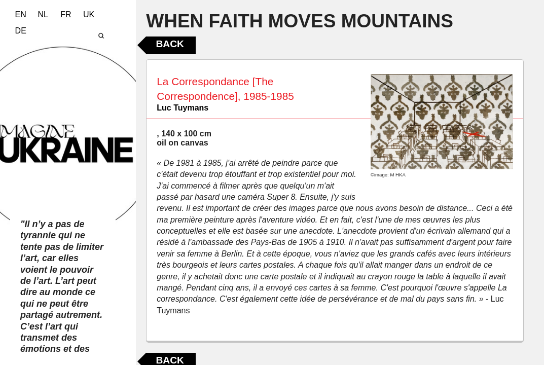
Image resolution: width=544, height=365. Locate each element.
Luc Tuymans (182, 107)
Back (170, 44)
